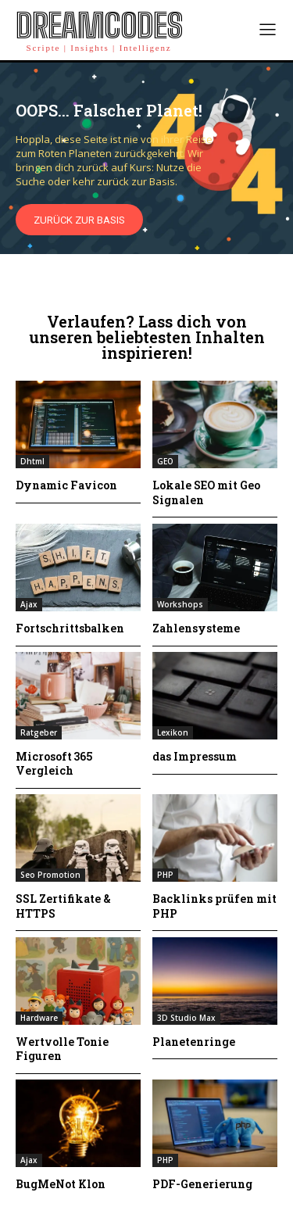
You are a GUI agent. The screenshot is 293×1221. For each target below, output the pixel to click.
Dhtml (32, 461)
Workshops (180, 604)
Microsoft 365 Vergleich (54, 763)
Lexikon (172, 732)
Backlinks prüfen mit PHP (214, 905)
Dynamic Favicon (66, 485)
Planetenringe (193, 1041)
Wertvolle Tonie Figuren (62, 1048)
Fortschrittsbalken (70, 628)
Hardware (39, 1017)
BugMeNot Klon (60, 1183)
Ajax (29, 604)
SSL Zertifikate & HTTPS (63, 905)
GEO (165, 461)
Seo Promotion (50, 874)
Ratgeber (38, 732)
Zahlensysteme (196, 628)
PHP (165, 874)
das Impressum (194, 756)
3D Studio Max (186, 1017)
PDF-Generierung (202, 1183)
